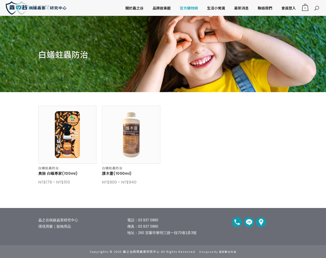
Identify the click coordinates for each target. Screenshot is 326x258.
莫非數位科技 (227, 251)
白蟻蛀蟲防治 (48, 168)
